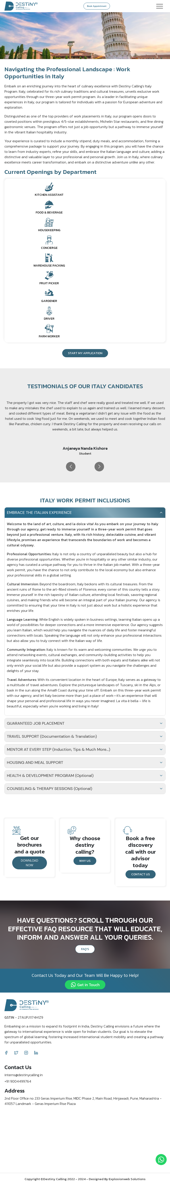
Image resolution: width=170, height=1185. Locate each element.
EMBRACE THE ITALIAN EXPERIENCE (85, 512)
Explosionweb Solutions (127, 1178)
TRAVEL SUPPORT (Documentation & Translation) (85, 736)
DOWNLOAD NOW (29, 863)
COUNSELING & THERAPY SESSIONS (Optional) (85, 788)
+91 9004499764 (17, 1081)
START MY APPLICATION (85, 353)
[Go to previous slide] (70, 466)
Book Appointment (96, 6)
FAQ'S (85, 949)
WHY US (85, 861)
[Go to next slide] (99, 466)
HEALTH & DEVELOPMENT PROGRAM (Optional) (85, 775)
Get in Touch (85, 985)
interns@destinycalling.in (23, 1074)
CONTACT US (140, 874)
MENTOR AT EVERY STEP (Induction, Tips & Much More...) (85, 749)
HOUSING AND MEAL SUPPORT (85, 762)
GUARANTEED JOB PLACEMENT (85, 723)
